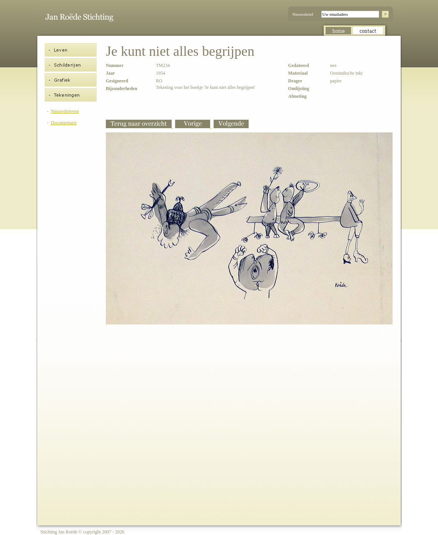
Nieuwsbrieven (65, 111)
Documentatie (64, 122)
